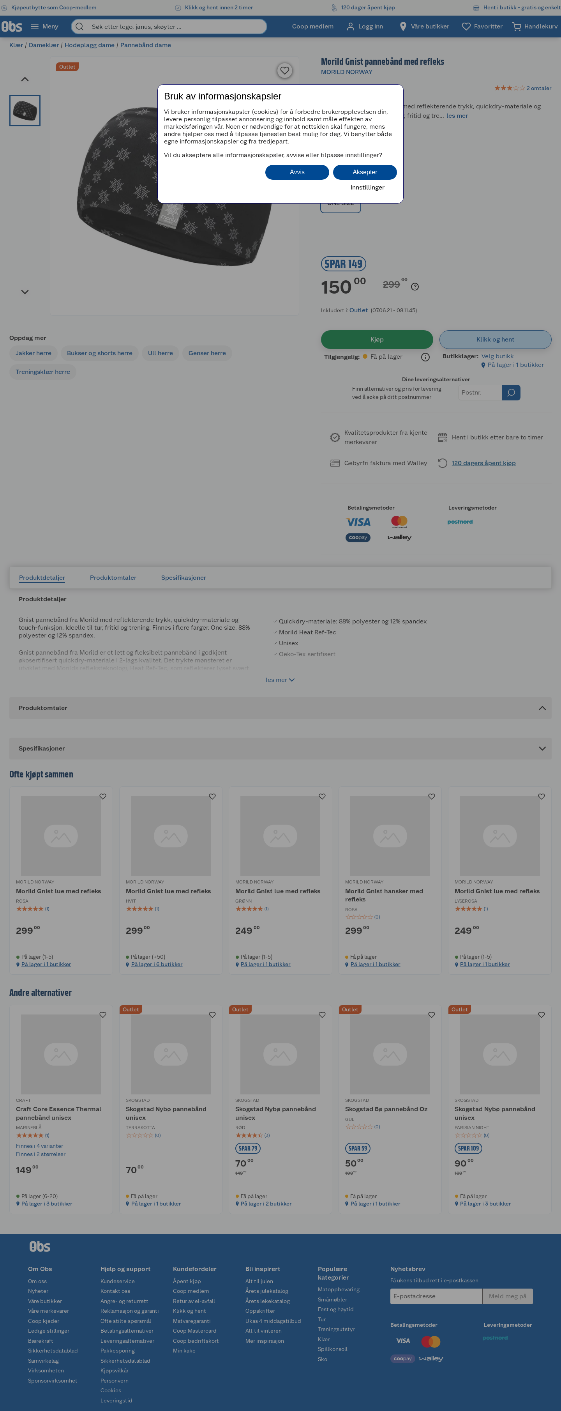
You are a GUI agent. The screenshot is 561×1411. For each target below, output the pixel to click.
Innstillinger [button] (368, 187)
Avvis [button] (297, 172)
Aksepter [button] (365, 172)
